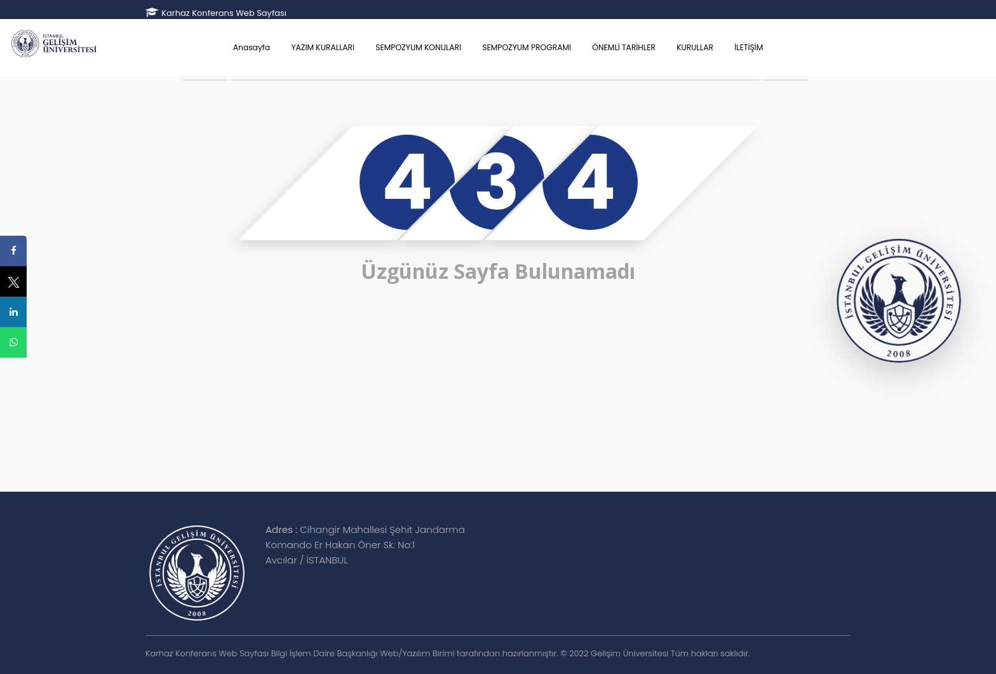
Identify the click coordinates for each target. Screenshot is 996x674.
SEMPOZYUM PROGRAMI (526, 47)
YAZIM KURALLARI (322, 47)
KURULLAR (694, 47)
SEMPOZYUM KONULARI (418, 47)
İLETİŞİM (748, 47)
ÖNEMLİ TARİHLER (624, 47)
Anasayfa (251, 47)
